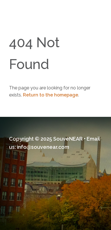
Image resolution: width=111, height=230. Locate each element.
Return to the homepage (50, 95)
